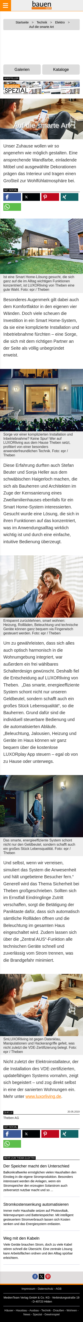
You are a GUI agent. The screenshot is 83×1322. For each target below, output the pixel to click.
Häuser (9, 1310)
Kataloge (61, 69)
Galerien (22, 69)
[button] (12, 197)
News (27, 1314)
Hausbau (21, 1310)
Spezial (37, 1314)
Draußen (58, 1310)
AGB (59, 1288)
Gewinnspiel (52, 1314)
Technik (46, 1310)
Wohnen (72, 1310)
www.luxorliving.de (43, 1096)
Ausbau (34, 1310)
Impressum (28, 1288)
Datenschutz (45, 1288)
